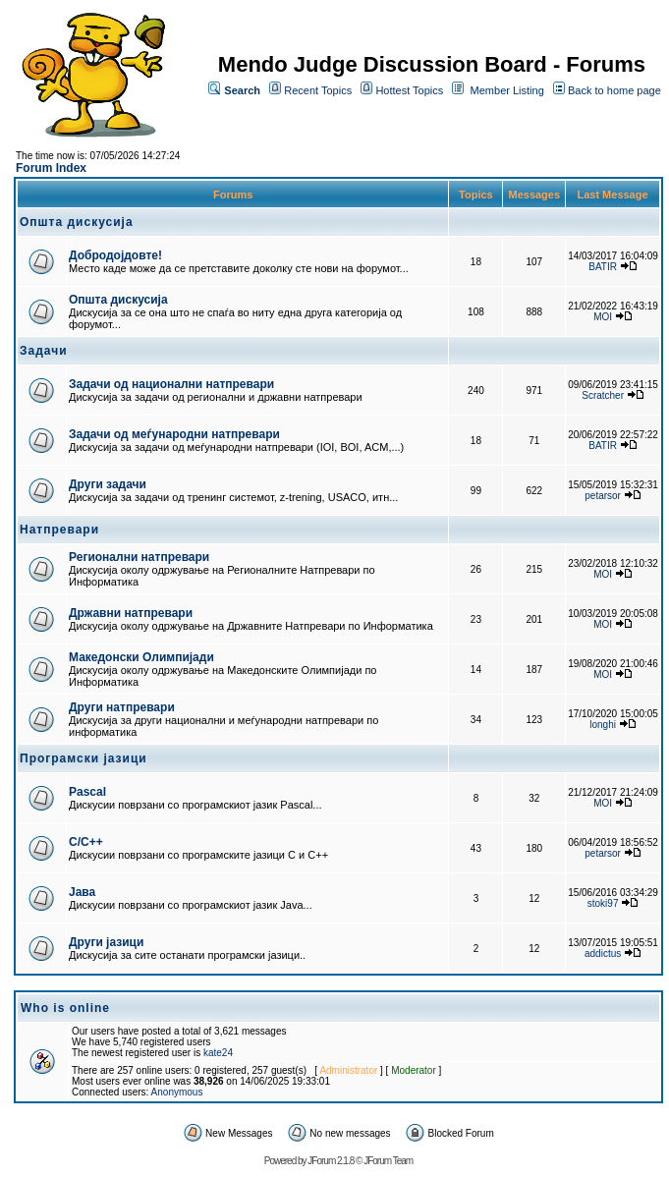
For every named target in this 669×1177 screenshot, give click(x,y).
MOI (602, 316)
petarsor (603, 495)
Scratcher (603, 395)
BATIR (602, 266)
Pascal (87, 792)
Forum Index (51, 168)
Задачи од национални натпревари (171, 384)
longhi (602, 724)
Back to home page (614, 90)
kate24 (218, 1052)
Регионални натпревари (139, 557)
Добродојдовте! (115, 255)
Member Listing (507, 90)
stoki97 (603, 903)
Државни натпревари (131, 613)
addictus (603, 953)
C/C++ (86, 842)
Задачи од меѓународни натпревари (174, 434)
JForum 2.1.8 (330, 1160)
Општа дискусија (118, 300)
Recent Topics (318, 90)
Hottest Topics (409, 90)
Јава (82, 892)
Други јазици (106, 942)
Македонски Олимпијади (141, 657)
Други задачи (107, 484)
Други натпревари (122, 707)
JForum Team (388, 1160)
